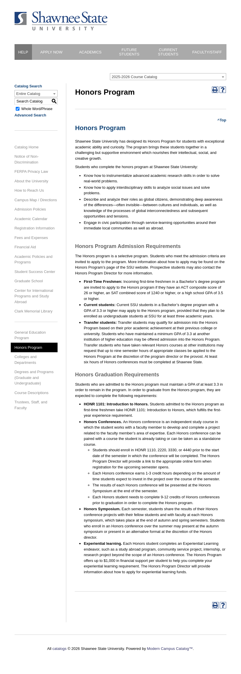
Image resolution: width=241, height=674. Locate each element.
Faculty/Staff (207, 52)
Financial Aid (25, 247)
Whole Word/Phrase (36, 109)
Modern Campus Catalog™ (170, 648)
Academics (90, 52)
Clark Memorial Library (34, 311)
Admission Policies (30, 209)
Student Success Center (35, 271)
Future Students (129, 52)
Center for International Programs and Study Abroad (34, 296)
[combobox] (168, 76)
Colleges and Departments (26, 360)
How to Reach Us (29, 190)
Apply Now (51, 52)
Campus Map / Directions (36, 200)
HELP (23, 52)
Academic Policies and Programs (34, 259)
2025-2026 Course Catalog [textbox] (134, 77)
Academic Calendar (31, 219)
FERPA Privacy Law (31, 171)
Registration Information (35, 228)
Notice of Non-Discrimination (27, 159)
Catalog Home (27, 147)
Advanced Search (30, 115)
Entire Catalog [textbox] (28, 93)
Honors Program (28, 347)
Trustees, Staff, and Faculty (31, 405)
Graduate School (29, 281)
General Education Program (30, 335)
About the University (31, 181)
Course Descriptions (32, 393)
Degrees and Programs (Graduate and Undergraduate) (34, 377)
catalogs (59, 648)
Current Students (168, 52)
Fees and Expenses (31, 238)
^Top (221, 120)
